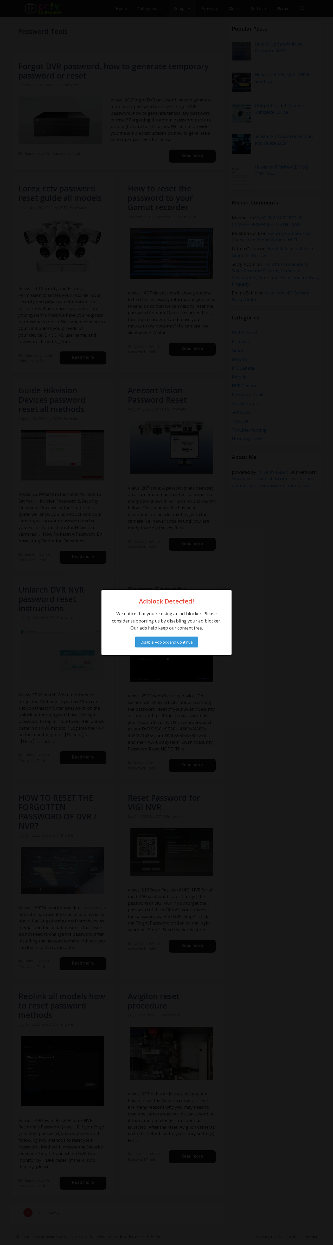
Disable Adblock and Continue (166, 642)
